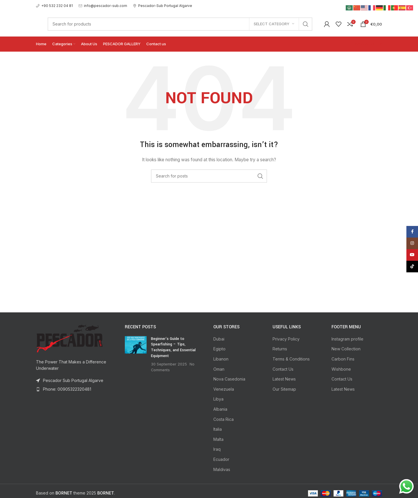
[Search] (180, 24)
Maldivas (221, 469)
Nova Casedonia (229, 378)
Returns (280, 348)
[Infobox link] (54, 5)
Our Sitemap (284, 389)
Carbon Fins (342, 358)
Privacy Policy (286, 338)
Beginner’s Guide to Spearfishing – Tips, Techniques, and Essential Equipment (173, 347)
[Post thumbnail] (136, 354)
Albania (220, 409)
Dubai (218, 338)
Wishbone (341, 369)
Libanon (220, 358)
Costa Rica (223, 419)
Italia (217, 429)
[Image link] (69, 337)
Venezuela (223, 389)
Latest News (284, 378)
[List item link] (76, 389)
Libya (218, 398)
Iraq (217, 449)
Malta (218, 439)
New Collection (346, 348)
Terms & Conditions (291, 358)
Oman (218, 369)
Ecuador (221, 459)
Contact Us (283, 369)
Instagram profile (347, 338)
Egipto (219, 348)
